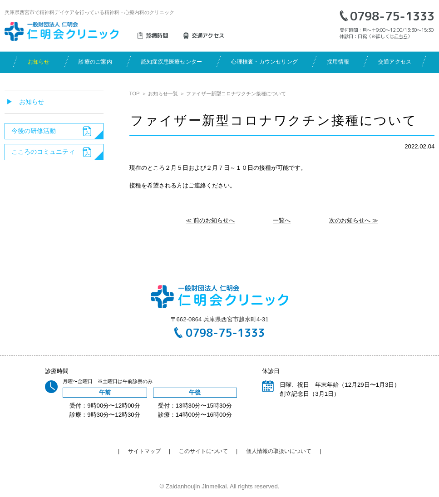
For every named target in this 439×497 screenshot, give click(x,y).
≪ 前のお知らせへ (210, 220)
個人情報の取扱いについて (278, 451)
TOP (134, 93)
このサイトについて (203, 451)
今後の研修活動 (33, 130)
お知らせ (39, 62)
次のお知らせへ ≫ (353, 220)
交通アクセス (394, 62)
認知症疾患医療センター (171, 62)
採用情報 (338, 62)
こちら (401, 36)
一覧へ (282, 220)
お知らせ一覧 (163, 93)
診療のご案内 (95, 62)
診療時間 (157, 35)
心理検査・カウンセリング (264, 62)
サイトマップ (144, 451)
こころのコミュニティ (43, 151)
